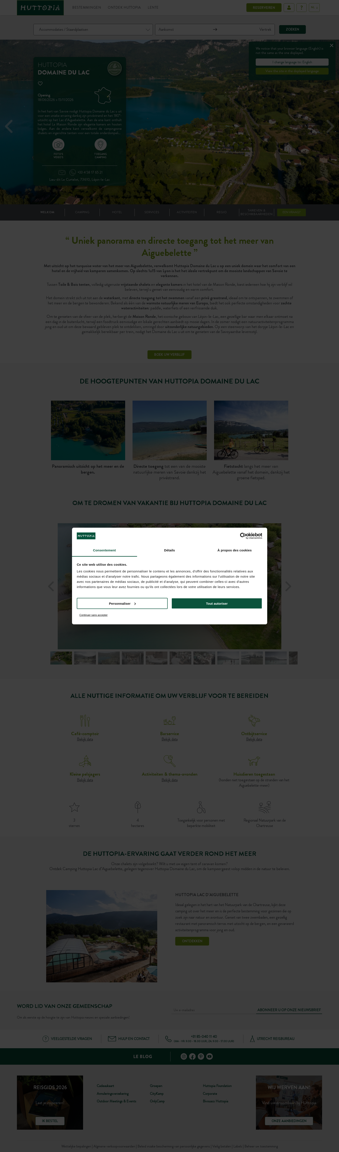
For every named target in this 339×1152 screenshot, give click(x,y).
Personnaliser (122, 603)
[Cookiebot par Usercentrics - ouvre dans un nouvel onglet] (243, 536)
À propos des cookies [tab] (235, 550)
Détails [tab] (169, 550)
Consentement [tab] (104, 550)
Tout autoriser (217, 603)
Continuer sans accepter (93, 615)
